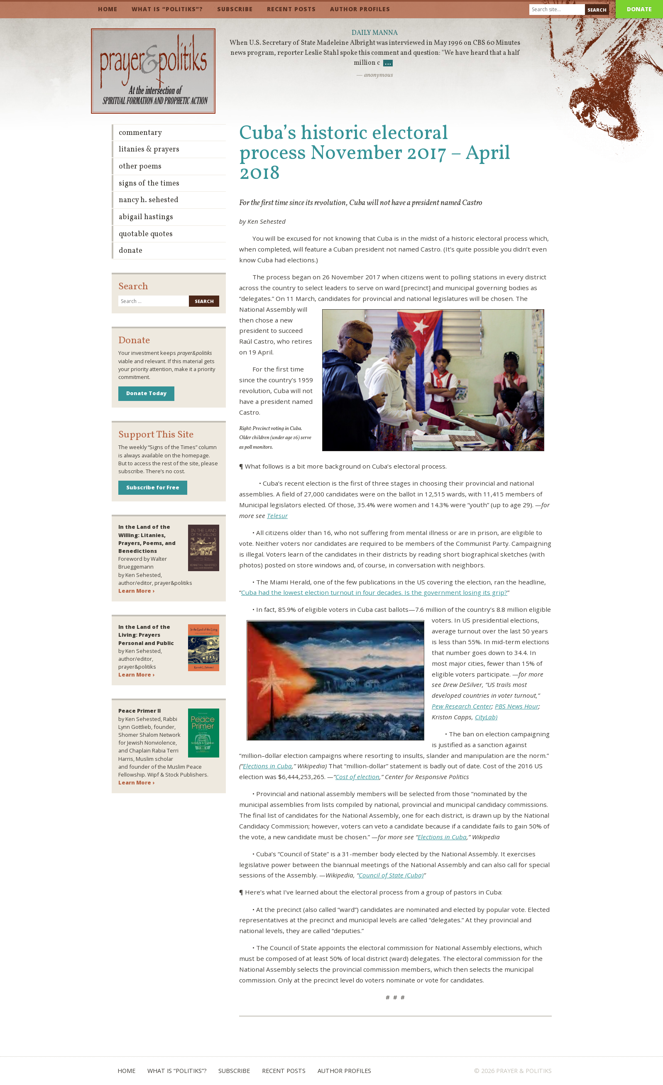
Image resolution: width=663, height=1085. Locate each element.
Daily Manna (375, 33)
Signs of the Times (149, 183)
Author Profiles (360, 9)
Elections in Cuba (267, 766)
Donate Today (146, 393)
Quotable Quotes (146, 234)
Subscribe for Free (152, 487)
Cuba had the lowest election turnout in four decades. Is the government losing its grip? (374, 592)
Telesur (277, 515)
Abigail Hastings (146, 217)
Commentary (140, 133)
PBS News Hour (516, 706)
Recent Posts (291, 9)
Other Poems (140, 166)
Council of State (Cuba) (391, 875)
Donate (639, 9)
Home (107, 9)
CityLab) (486, 717)
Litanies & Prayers (149, 149)
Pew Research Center (462, 706)
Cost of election (357, 776)
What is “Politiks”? (167, 9)
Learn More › (136, 590)
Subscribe (235, 9)
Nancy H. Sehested (149, 200)
